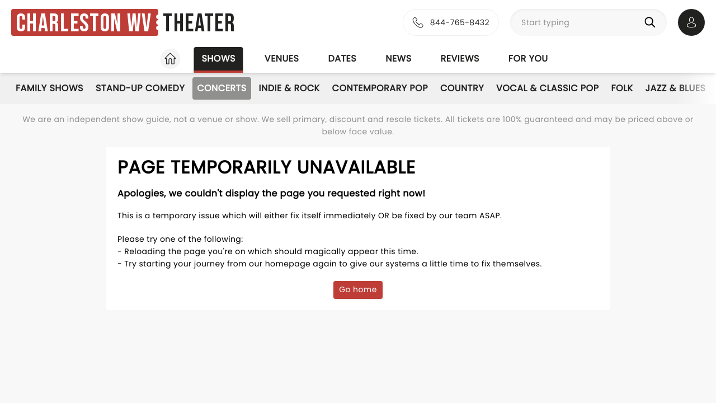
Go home (358, 289)
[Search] (652, 22)
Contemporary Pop (380, 88)
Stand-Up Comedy (140, 88)
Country (462, 88)
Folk (622, 88)
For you (528, 58)
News (398, 58)
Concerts (221, 88)
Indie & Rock (289, 88)
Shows (218, 58)
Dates (342, 58)
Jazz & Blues (675, 88)
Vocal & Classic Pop (547, 88)
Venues (282, 58)
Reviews (460, 58)
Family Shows (49, 88)
